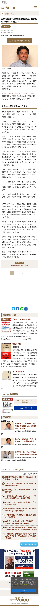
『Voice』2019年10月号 (21, 319)
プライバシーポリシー (22, 584)
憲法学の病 (16, 344)
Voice (14, 2)
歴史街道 (33, 2)
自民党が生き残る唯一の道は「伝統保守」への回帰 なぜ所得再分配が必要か (20, 522)
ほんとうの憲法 (18, 372)
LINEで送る (21, 309)
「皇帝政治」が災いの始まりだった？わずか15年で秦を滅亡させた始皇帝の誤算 (20, 497)
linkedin (26, 309)
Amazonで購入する (25, 408)
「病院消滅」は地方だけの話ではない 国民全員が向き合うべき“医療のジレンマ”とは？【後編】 (20, 536)
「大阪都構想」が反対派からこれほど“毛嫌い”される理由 (20, 516)
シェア (17, 309)
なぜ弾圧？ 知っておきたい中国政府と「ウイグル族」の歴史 (21, 503)
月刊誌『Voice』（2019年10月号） (21, 93)
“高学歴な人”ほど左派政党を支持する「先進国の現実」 (20, 491)
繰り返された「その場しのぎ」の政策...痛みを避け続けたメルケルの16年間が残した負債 (21, 529)
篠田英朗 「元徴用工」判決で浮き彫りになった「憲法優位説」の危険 (25, 426)
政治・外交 (7, 13)
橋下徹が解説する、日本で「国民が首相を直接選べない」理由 (20, 478)
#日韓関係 (6, 26)
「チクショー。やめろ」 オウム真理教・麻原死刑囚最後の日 (20, 484)
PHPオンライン (4, 2)
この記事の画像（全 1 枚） (21, 41)
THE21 (24, 2)
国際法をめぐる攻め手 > (19, 264)
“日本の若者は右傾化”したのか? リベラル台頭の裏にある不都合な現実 (20, 510)
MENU (35, 7)
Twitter (13, 309)
